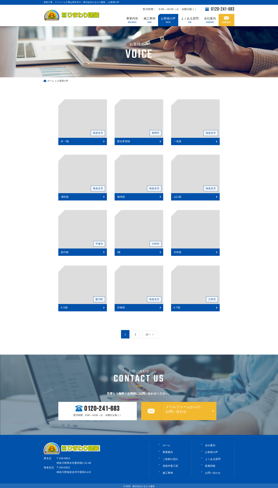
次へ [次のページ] (149, 334)
